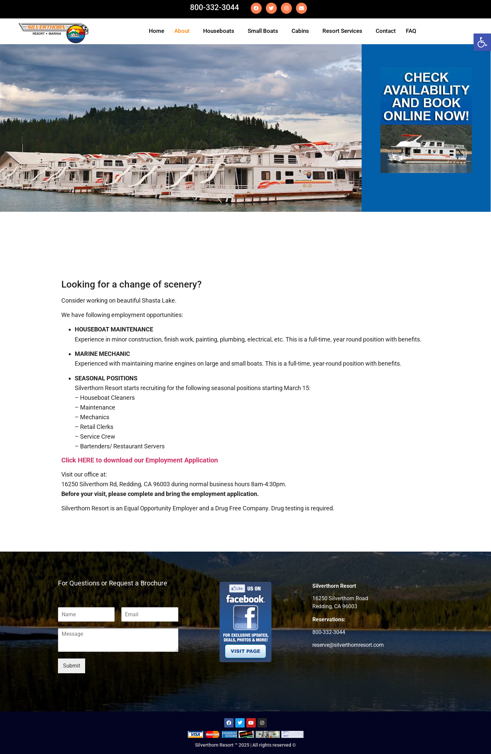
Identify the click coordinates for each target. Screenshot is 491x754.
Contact (386, 30)
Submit (71, 666)
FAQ (411, 30)
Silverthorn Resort (334, 586)
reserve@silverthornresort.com (348, 645)
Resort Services (342, 30)
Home (156, 30)
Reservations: (329, 619)
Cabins (300, 30)
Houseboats (218, 30)
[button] (183, 31)
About (182, 30)
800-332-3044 (214, 7)
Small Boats (263, 30)
